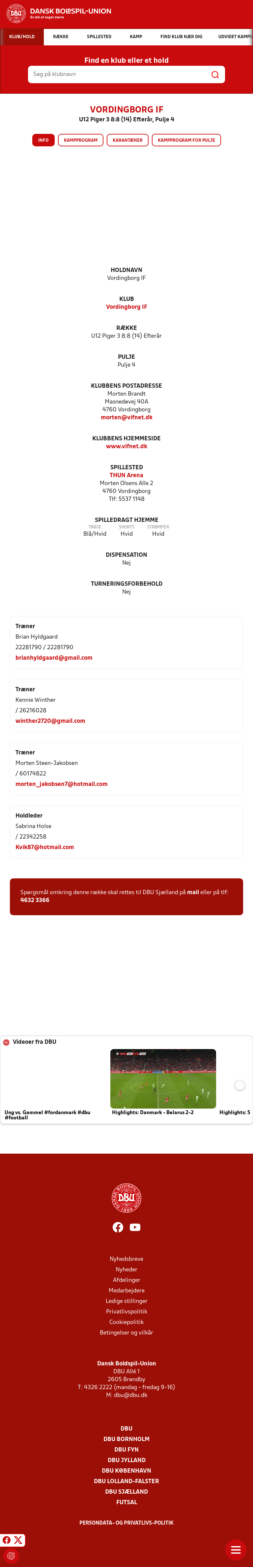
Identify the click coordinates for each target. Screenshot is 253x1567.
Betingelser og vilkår (126, 1333)
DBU (126, 1429)
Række (126, 328)
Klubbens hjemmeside (126, 439)
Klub (126, 299)
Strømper (158, 527)
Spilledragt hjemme (126, 520)
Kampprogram (81, 140)
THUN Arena (126, 475)
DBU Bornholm (126, 1439)
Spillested (126, 468)
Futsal (126, 1503)
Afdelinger (126, 1280)
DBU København (126, 1471)
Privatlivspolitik (126, 1312)
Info (43, 140)
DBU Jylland (127, 1460)
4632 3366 (34, 900)
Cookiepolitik (126, 1322)
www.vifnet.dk (126, 447)
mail (193, 892)
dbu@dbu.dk (130, 1395)
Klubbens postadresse (126, 386)
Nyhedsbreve (126, 1259)
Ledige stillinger (127, 1301)
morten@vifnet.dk (127, 418)
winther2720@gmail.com (50, 721)
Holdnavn (126, 270)
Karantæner (128, 140)
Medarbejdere (127, 1291)
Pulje (126, 357)
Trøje (95, 527)
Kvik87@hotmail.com (44, 847)
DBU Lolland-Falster (126, 1481)
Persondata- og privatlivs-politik (126, 1523)
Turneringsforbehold (126, 584)
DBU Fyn (126, 1450)
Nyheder (126, 1270)
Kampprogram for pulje (186, 140)
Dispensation (126, 555)
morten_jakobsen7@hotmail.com (61, 784)
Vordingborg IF (126, 307)
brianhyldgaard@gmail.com (54, 658)
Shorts (126, 527)
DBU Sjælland (126, 1492)
